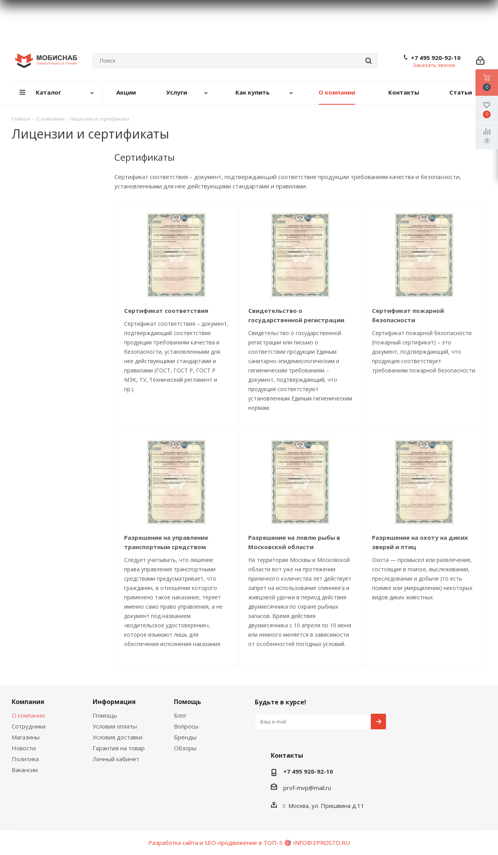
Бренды (185, 737)
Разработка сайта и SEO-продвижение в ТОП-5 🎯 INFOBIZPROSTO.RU (249, 842)
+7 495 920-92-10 (436, 57)
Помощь (105, 715)
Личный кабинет (116, 759)
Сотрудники (29, 726)
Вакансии (25, 770)
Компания (28, 701)
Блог (180, 715)
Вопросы (186, 726)
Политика (25, 759)
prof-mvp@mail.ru (307, 788)
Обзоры (185, 748)
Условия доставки (117, 737)
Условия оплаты (115, 726)
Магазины (26, 737)
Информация (114, 701)
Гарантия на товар (119, 748)
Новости (24, 748)
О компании (28, 715)
